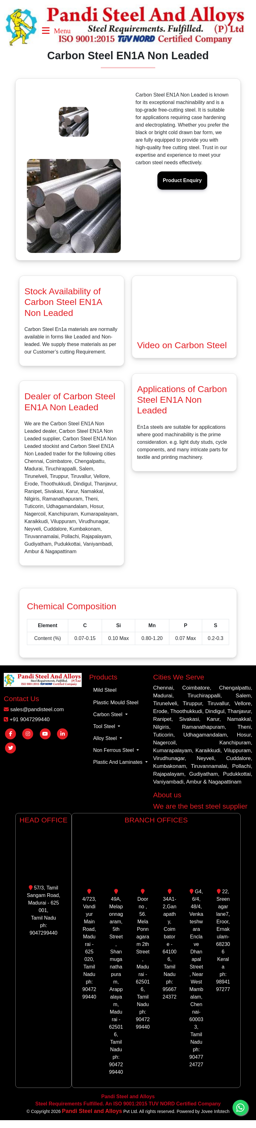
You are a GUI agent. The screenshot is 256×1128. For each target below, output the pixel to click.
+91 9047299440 (29, 719)
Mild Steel (105, 690)
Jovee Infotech (215, 1111)
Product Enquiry (182, 180)
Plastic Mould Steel (116, 703)
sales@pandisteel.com (36, 709)
